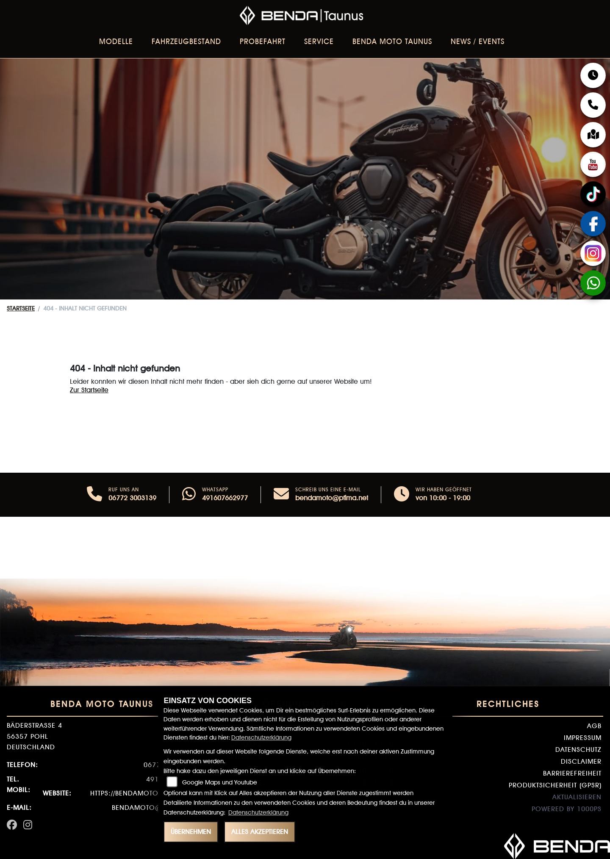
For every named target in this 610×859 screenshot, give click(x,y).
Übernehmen (191, 832)
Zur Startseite (89, 390)
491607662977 (225, 498)
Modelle (116, 41)
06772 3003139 (132, 498)
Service (319, 41)
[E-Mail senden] (281, 494)
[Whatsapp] (189, 494)
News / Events (478, 41)
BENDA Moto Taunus (392, 41)
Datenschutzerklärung (261, 737)
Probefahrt (263, 41)
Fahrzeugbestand (186, 41)
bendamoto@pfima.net (331, 498)
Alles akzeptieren (259, 832)
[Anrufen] (94, 494)
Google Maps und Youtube (219, 782)
